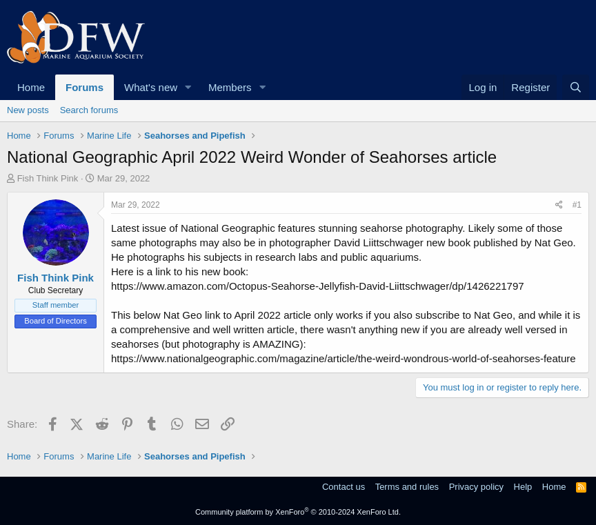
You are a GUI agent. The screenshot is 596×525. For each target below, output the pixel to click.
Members (230, 87)
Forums (84, 87)
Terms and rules (407, 487)
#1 (577, 205)
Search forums (89, 110)
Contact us (343, 487)
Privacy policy (476, 487)
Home (31, 87)
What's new (150, 87)
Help (523, 487)
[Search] (575, 87)
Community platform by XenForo (298, 512)
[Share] (559, 205)
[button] (188, 87)
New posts (28, 110)
